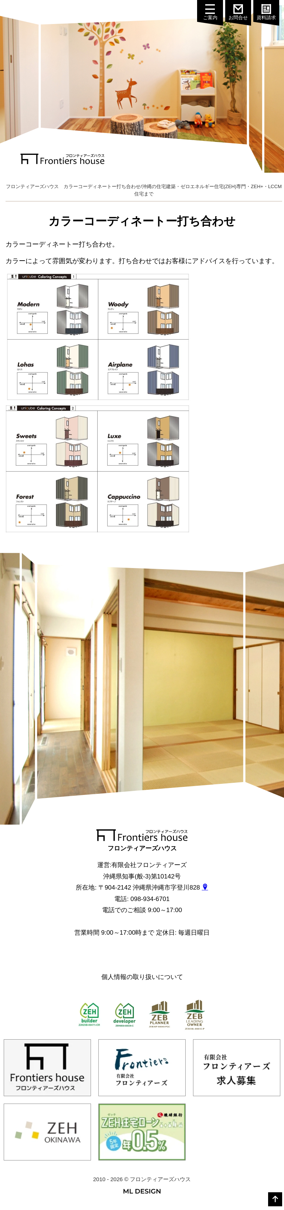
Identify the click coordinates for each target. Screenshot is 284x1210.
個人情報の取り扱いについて (142, 976)
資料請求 (269, 12)
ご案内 (213, 12)
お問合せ (241, 12)
